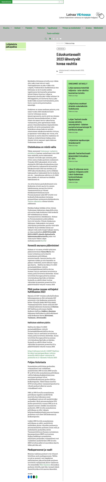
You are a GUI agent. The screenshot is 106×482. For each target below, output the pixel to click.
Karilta (43, 241)
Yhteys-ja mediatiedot (73, 28)
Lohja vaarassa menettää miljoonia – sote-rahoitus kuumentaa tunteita (78, 90)
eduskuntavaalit (64, 70)
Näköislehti (98, 28)
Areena (89, 28)
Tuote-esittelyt (53, 33)
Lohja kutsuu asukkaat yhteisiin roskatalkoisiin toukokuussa (77, 106)
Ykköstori (41, 28)
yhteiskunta (61, 49)
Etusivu (8, 28)
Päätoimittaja (69, 43)
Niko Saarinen (45, 465)
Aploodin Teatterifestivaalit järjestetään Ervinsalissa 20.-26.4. (79, 156)
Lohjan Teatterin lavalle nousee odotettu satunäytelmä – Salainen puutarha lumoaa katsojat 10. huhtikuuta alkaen (80, 124)
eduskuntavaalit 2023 (77, 70)
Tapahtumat (54, 28)
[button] (46, 38)
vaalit (61, 72)
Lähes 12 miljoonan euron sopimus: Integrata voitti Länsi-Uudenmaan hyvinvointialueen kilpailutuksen (78, 174)
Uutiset (19, 28)
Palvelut (31, 28)
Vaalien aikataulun (35, 201)
